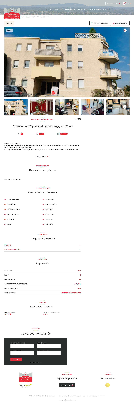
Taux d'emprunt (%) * (43, 350)
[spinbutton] (49, 354)
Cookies (103, 396)
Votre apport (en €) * (16, 350)
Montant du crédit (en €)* (17, 343)
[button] (125, 107)
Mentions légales (74, 397)
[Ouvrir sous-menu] (62, 9)
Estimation (82, 9)
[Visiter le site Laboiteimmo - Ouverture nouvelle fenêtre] (70, 401)
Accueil (49, 9)
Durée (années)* (42, 343)
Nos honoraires (51, 397)
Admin (84, 397)
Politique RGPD (93, 397)
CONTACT (107, 9)
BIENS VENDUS (70, 9)
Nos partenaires (63, 397)
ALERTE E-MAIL (95, 9)
